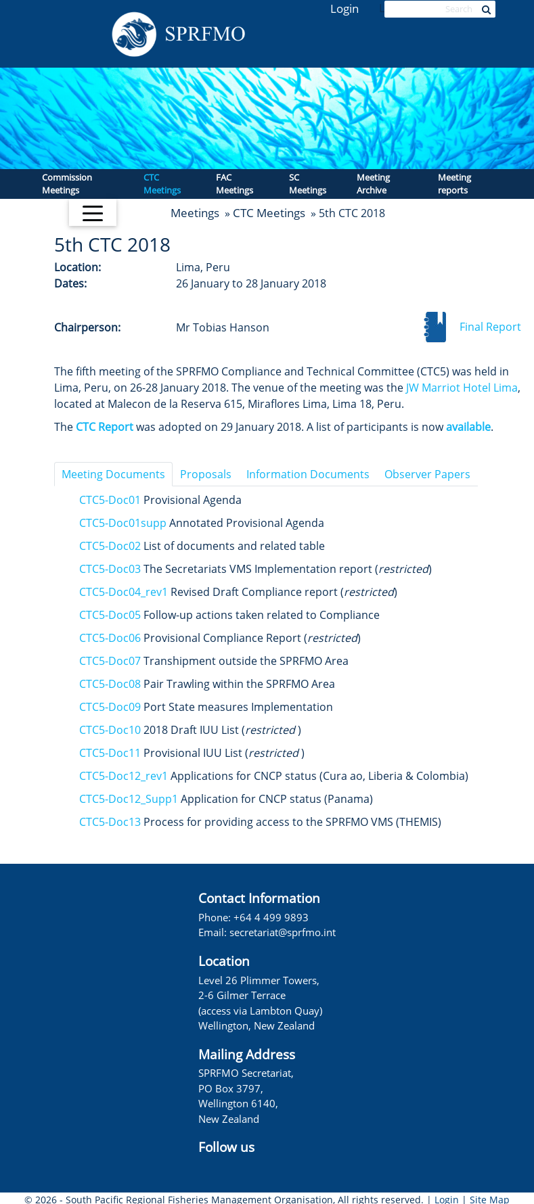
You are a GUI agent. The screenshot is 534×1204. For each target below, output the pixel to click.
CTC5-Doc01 (110, 499)
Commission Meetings (67, 184)
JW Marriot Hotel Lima (462, 387)
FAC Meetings (234, 184)
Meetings (195, 213)
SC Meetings (307, 184)
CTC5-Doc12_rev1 (123, 775)
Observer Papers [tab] (427, 474)
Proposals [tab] (205, 474)
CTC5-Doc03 (110, 568)
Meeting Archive (373, 184)
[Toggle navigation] (92, 212)
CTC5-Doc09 (110, 706)
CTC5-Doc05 (110, 614)
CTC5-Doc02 (110, 545)
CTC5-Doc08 (110, 683)
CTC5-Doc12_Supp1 (128, 798)
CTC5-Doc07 (110, 660)
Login (344, 8)
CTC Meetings (162, 184)
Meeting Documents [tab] (113, 474)
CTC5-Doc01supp (122, 522)
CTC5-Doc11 (110, 752)
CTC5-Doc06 (110, 637)
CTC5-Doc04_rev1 (123, 591)
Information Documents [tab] (308, 474)
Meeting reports (454, 184)
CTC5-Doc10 (110, 729)
